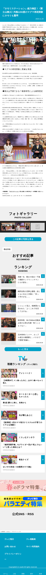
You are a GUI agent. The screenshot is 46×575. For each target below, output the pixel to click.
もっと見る (23, 349)
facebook (23, 520)
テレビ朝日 (9, 539)
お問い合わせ (10, 547)
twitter (17, 520)
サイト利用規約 (32, 547)
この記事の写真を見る (23, 239)
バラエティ (8, 531)
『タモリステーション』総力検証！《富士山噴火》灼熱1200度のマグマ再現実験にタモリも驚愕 (17, 531)
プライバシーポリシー (12, 556)
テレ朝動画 (31, 539)
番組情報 (7, 249)
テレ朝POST (23, 3)
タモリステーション (14, 191)
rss (29, 520)
